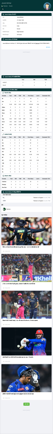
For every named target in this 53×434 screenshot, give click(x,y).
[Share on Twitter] (3, 9)
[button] (26, 231)
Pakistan (37, 43)
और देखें (26, 404)
